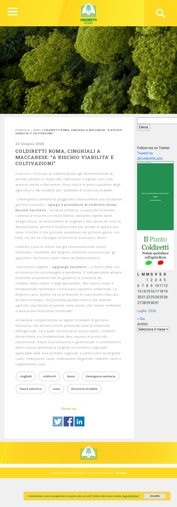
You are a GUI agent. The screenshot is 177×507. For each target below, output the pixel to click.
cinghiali (26, 376)
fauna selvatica (31, 389)
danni (71, 376)
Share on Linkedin (79, 421)
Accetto (155, 496)
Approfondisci (130, 496)
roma (56, 389)
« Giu (141, 319)
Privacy (121, 473)
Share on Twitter (58, 421)
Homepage (22, 130)
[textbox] (155, 163)
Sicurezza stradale (84, 389)
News (37, 130)
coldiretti (49, 376)
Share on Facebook (68, 421)
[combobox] (155, 162)
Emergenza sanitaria (100, 376)
